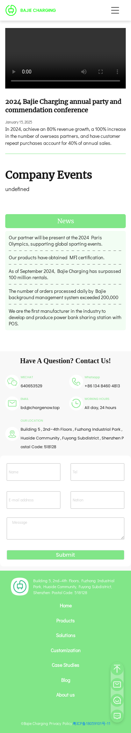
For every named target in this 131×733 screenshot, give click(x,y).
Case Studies (65, 665)
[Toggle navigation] (115, 10)
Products (65, 621)
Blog (65, 680)
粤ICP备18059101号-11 (91, 723)
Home (66, 605)
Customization (66, 650)
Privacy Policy (60, 723)
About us (65, 695)
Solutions (65, 635)
